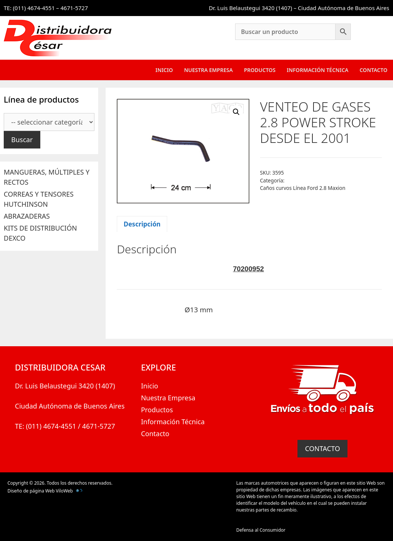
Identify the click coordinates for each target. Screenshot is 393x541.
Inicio (164, 70)
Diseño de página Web (30, 491)
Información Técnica (317, 70)
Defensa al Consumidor (261, 530)
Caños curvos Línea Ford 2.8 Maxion (303, 187)
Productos (260, 70)
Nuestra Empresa (208, 70)
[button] (236, 112)
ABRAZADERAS (27, 216)
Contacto (373, 70)
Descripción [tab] (142, 224)
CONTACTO (322, 448)
